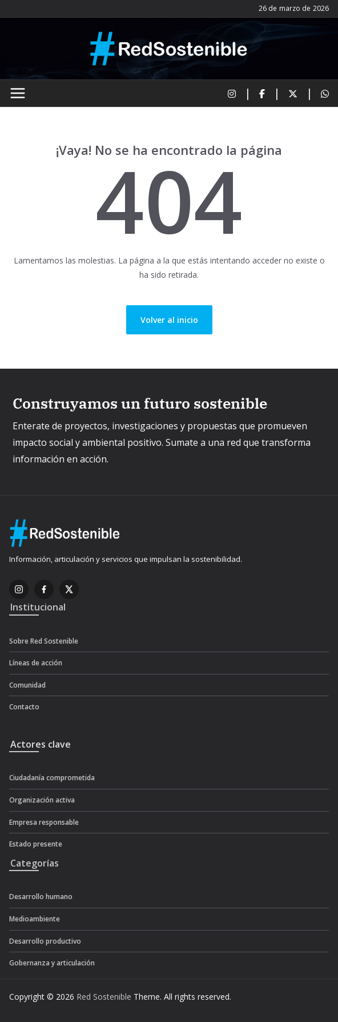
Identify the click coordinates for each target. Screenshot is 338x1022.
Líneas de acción (35, 663)
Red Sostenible (104, 996)
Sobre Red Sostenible (43, 641)
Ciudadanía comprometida (52, 778)
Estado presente (35, 844)
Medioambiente (34, 919)
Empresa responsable (44, 822)
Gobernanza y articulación (52, 963)
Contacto (24, 707)
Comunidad (27, 685)
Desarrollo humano (41, 896)
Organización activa (42, 800)
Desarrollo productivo (45, 941)
